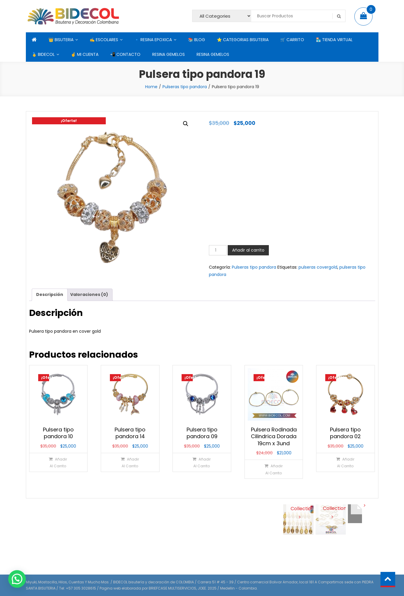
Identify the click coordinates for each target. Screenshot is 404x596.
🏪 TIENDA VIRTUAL (334, 40)
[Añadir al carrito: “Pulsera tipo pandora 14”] (130, 462)
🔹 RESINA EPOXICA (153, 40)
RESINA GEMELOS (168, 54)
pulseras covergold (318, 267)
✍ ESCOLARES (104, 40)
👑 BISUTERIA (60, 40)
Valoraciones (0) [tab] (89, 294)
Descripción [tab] (49, 294)
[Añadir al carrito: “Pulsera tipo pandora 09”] (201, 462)
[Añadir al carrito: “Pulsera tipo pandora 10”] (58, 462)
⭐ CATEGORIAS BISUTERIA (243, 40)
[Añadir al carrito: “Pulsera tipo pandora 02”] (345, 462)
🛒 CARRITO (292, 40)
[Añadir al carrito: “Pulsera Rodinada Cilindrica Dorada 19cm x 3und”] (273, 469)
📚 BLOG (196, 40)
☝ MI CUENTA (84, 54)
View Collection (298, 508)
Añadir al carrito (248, 250)
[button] (185, 123)
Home (151, 87)
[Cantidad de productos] (218, 250)
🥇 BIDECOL (43, 54)
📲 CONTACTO (125, 54)
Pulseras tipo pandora (184, 87)
